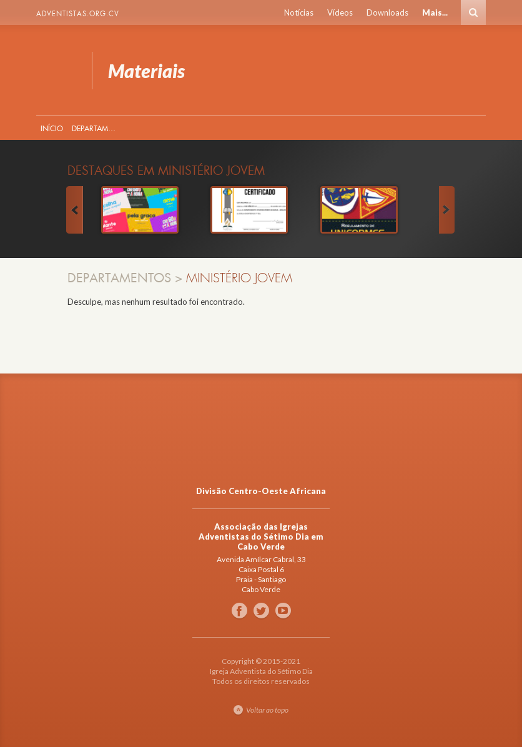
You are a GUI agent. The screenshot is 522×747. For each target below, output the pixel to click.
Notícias (298, 12)
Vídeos (340, 12)
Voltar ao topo (267, 710)
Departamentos (96, 128)
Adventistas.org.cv (77, 13)
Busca (473, 12)
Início (52, 128)
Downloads (387, 12)
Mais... (435, 12)
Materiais (56, 70)
